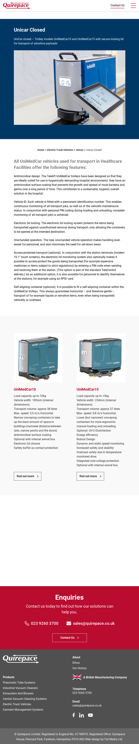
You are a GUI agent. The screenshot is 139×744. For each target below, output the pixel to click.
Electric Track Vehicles (60, 149)
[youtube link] (90, 715)
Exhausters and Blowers (18, 693)
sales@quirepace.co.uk (91, 623)
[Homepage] (21, 660)
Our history (79, 668)
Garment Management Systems (23, 709)
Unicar (79, 149)
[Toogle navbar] (133, 5)
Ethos (76, 662)
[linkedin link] (81, 715)
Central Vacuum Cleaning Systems (25, 699)
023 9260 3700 (42, 623)
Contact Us (117, 5)
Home (40, 149)
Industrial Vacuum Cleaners (20, 688)
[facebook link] (73, 715)
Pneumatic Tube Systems (19, 682)
